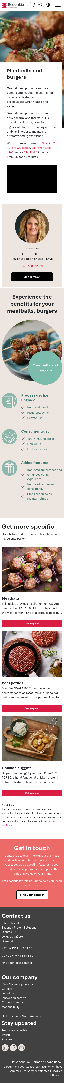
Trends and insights (14, 1030)
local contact (23, 963)
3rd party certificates (35, 1071)
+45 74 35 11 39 (32, 266)
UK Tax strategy (30, 1066)
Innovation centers (14, 998)
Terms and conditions (46, 1062)
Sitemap (56, 1076)
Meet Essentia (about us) (18, 984)
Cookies (57, 1071)
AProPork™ (30, 152)
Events (6, 1035)
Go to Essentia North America (21, 1016)
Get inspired (32, 623)
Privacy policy (21, 1062)
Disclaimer (10, 1066)
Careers (7, 989)
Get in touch (32, 277)
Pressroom (9, 1039)
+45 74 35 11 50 (22, 955)
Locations (8, 993)
